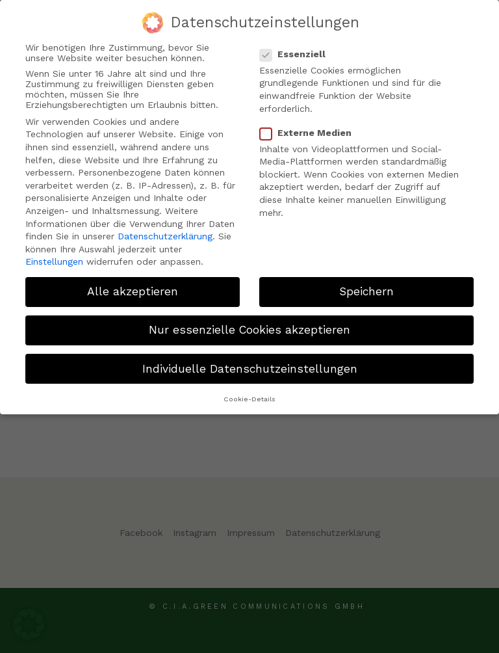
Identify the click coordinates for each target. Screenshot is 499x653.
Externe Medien (311, 131)
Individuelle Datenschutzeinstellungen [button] (249, 367)
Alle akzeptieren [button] (132, 290)
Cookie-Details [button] (249, 397)
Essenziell (298, 52)
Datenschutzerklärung (165, 235)
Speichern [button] (366, 290)
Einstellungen (54, 261)
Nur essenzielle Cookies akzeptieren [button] (249, 329)
